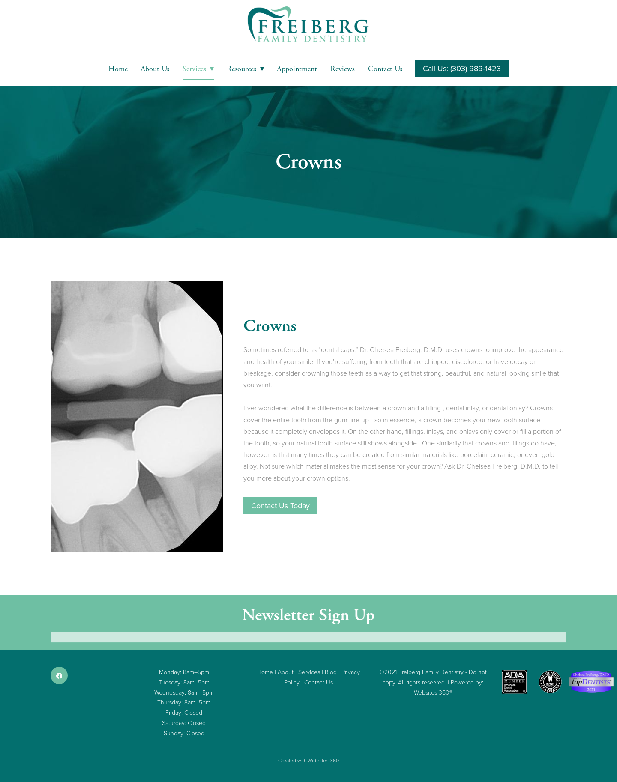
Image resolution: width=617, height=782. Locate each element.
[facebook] (59, 675)
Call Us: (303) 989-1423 (462, 68)
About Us (155, 69)
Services (198, 69)
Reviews (342, 69)
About (286, 672)
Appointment (297, 69)
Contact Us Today (280, 505)
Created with (308, 760)
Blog (331, 672)
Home (118, 69)
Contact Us (385, 69)
